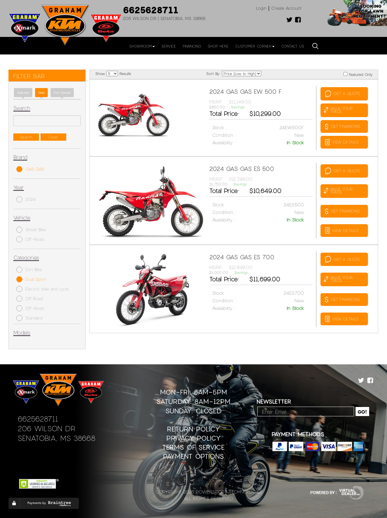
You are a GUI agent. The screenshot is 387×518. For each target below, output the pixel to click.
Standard (29, 318)
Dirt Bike (29, 270)
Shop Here (218, 46)
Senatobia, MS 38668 (56, 438)
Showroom (142, 46)
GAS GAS (30, 169)
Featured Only (357, 74)
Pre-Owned (62, 92)
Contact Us (292, 46)
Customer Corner (255, 46)
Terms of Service (193, 447)
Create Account (286, 8)
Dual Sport (31, 279)
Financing (192, 46)
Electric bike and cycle (42, 289)
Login (261, 8)
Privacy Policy (193, 438)
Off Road (29, 299)
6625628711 (150, 9)
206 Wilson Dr (46, 428)
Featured (23, 92)
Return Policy (193, 429)
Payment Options (193, 456)
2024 (26, 199)
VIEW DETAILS (341, 142)
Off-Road (30, 239)
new (41, 92)
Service (168, 46)
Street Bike (31, 230)
